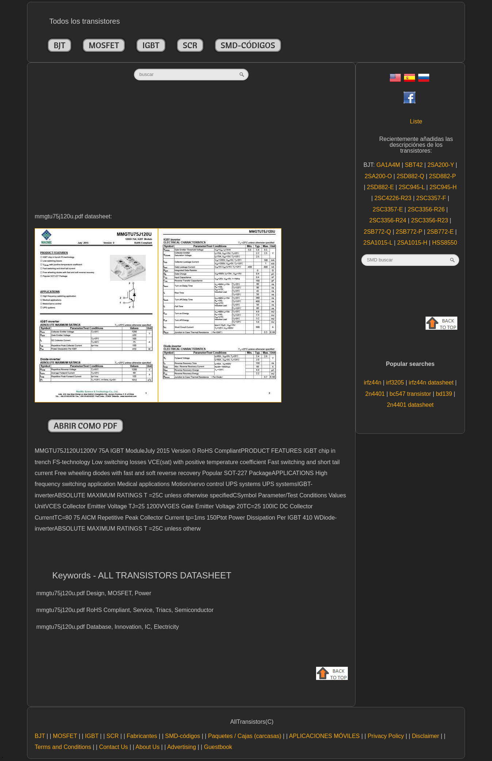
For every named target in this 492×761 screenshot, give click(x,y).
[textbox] (191, 74)
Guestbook (218, 747)
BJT (59, 45)
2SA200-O (379, 176)
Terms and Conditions (63, 747)
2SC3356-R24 (388, 220)
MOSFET (104, 45)
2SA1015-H (413, 243)
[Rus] (423, 80)
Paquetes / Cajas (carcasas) (244, 736)
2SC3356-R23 (430, 220)
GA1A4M (388, 165)
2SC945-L (412, 187)
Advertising (181, 747)
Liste (416, 121)
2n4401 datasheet (410, 405)
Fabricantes (142, 736)
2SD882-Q (411, 176)
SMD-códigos (248, 45)
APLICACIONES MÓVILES (324, 736)
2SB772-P (410, 232)
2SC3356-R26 (427, 209)
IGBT (150, 45)
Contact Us (113, 747)
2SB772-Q (378, 232)
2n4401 (376, 394)
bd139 (445, 394)
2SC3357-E (388, 209)
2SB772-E (441, 232)
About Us (147, 747)
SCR (190, 45)
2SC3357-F (431, 198)
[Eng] (395, 80)
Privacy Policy (386, 736)
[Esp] (409, 80)
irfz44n (373, 382)
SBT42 (414, 165)
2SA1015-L (379, 243)
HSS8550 (444, 243)
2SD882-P (442, 176)
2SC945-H (443, 187)
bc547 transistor (411, 394)
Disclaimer (425, 736)
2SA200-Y (441, 165)
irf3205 (395, 382)
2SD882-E (381, 187)
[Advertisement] (191, 154)
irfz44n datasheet (432, 382)
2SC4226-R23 (393, 198)
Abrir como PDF (85, 426)
